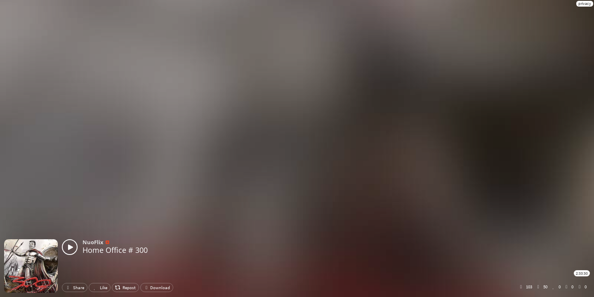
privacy (584, 3)
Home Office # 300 (115, 250)
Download (157, 287)
